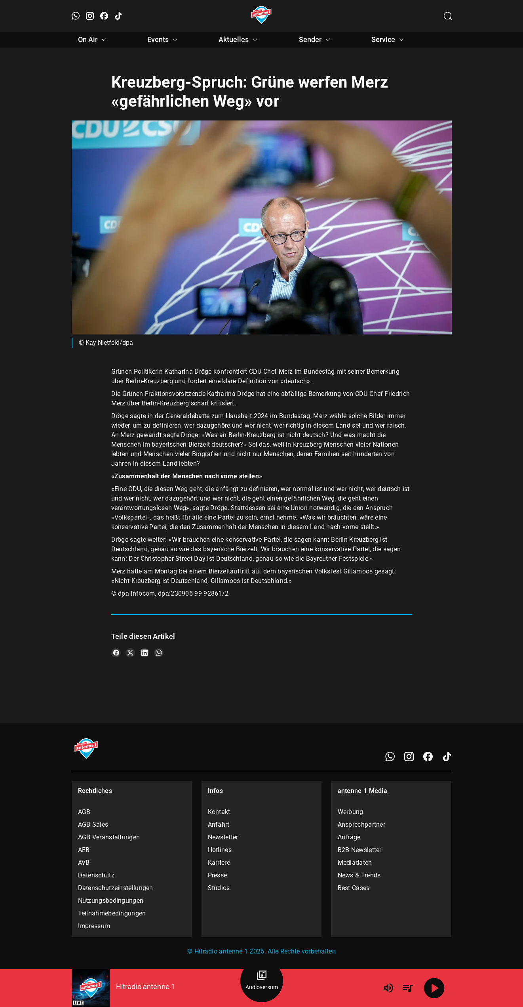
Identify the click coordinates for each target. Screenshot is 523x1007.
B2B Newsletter (360, 850)
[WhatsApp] (390, 756)
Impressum (94, 926)
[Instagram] (409, 756)
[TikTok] (447, 756)
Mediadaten (355, 862)
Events (163, 39)
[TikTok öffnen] (118, 16)
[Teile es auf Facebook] (116, 652)
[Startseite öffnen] (261, 16)
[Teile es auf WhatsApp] (159, 652)
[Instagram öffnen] (90, 16)
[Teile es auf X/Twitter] (130, 652)
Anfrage (349, 837)
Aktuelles (239, 39)
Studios (219, 888)
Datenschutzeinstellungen (115, 888)
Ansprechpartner (362, 824)
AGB (84, 812)
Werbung (350, 812)
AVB (84, 862)
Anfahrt (219, 824)
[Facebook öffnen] (104, 16)
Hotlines (220, 850)
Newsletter (223, 837)
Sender (316, 39)
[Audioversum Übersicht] (261, 980)
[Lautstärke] (388, 988)
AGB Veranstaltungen (109, 837)
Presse (217, 875)
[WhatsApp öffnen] (76, 16)
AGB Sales (93, 824)
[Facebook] (428, 756)
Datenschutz (96, 875)
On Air (93, 39)
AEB (84, 850)
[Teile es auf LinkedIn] (144, 652)
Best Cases (354, 888)
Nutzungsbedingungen (111, 900)
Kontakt (219, 812)
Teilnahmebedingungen (112, 913)
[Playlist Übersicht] (407, 988)
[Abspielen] (434, 988)
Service (388, 39)
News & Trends (359, 875)
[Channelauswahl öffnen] (448, 16)
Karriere (219, 862)
